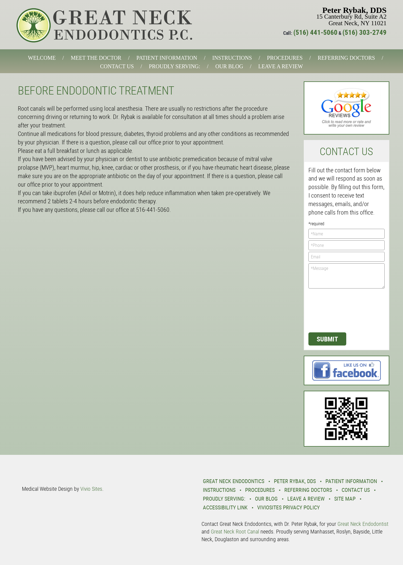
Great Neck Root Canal (235, 531)
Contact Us (117, 66)
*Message (346, 276)
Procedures (285, 58)
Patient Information (167, 58)
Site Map (345, 498)
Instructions (232, 58)
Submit (327, 339)
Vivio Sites (91, 488)
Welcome (42, 58)
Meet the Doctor (96, 58)
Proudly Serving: (174, 66)
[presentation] (330, 310)
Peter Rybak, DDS (295, 481)
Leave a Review (280, 66)
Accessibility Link (225, 507)
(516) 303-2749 (364, 32)
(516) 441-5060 (315, 32)
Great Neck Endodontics (233, 481)
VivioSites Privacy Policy (288, 507)
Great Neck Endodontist (362, 523)
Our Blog (229, 66)
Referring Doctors (346, 58)
